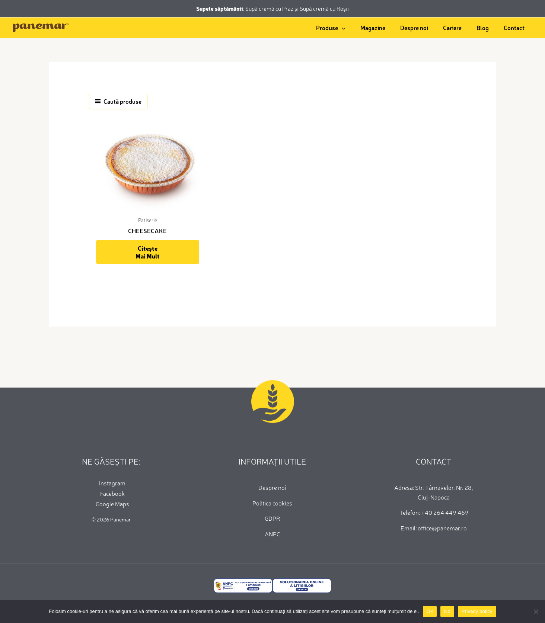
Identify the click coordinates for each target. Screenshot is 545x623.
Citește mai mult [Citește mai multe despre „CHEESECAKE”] (148, 252)
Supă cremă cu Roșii (324, 8)
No (447, 611)
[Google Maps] (111, 504)
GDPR (272, 518)
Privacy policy (477, 611)
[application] (341, 27)
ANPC (272, 534)
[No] (535, 611)
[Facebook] (111, 493)
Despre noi (272, 487)
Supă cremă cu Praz (269, 8)
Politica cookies (272, 503)
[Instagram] (111, 483)
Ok (430, 611)
